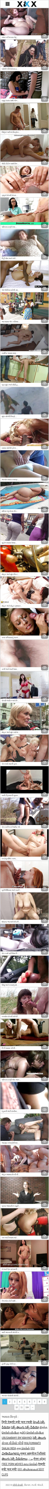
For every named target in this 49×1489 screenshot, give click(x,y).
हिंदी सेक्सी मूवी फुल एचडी (17, 1422)
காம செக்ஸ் (31, 1464)
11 (22, 1407)
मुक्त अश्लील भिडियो (33, 1453)
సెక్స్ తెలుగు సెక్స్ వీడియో (25, 1427)
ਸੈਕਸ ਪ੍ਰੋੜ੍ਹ (40, 1459)
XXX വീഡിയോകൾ (28, 1469)
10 (17, 1407)
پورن (30, 1459)
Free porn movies (13, 1464)
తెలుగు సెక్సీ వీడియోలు (15, 1459)
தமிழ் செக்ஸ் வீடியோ (32, 1432)
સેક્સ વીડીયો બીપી (12, 1443)
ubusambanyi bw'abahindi (17, 1438)
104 (27, 1407)
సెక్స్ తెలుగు (39, 1438)
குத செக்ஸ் (23, 1448)
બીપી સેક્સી (18, 1485)
